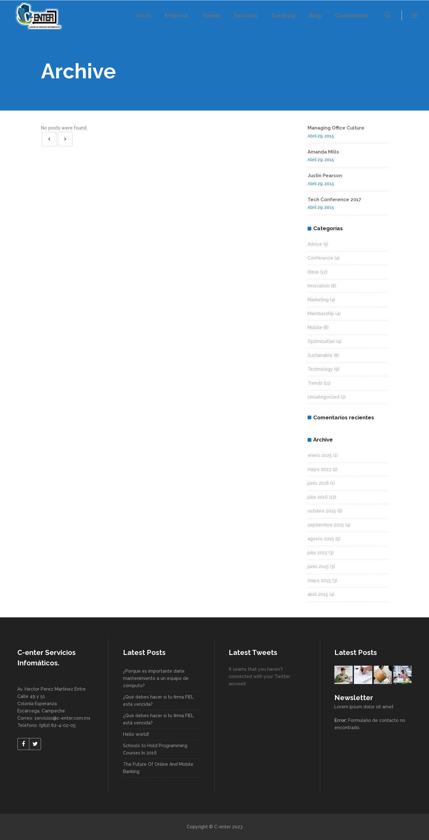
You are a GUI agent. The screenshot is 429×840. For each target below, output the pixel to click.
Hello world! (136, 734)
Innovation (319, 285)
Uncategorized (323, 396)
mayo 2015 (319, 580)
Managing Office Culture (336, 128)
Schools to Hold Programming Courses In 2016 (155, 749)
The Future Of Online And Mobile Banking (158, 768)
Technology (320, 369)
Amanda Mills (323, 152)
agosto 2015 (321, 538)
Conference (320, 258)
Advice (315, 244)
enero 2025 (320, 455)
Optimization (321, 341)
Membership (321, 313)
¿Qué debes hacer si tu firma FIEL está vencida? (158, 700)
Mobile (315, 327)
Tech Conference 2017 (334, 199)
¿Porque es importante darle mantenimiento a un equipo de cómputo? (156, 678)
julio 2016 (318, 497)
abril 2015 (318, 594)
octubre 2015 (322, 510)
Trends (315, 383)
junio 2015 (318, 566)
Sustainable (320, 355)
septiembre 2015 (326, 524)
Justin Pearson (325, 175)
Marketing (318, 299)
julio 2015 (317, 552)
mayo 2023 (319, 469)
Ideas (313, 271)
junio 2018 (318, 483)
